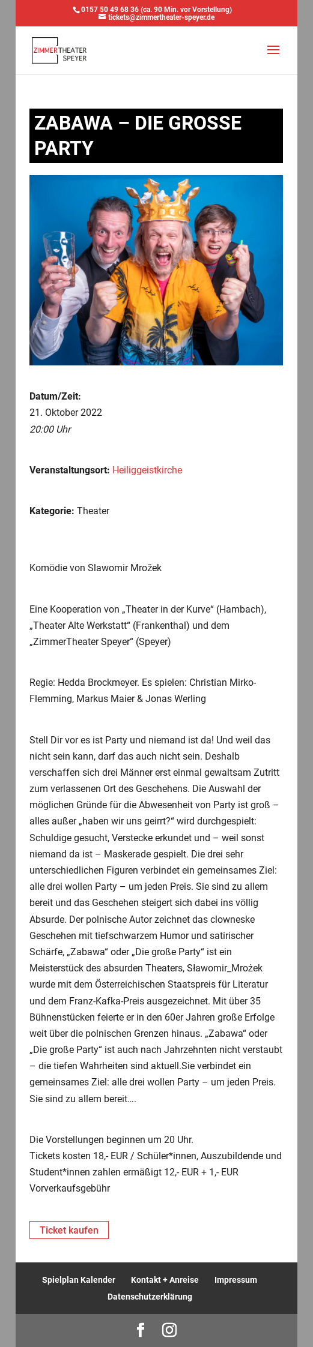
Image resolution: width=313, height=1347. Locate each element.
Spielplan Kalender (78, 1280)
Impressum (235, 1280)
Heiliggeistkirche (147, 470)
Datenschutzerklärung (150, 1296)
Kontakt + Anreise (165, 1280)
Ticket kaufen (69, 1230)
